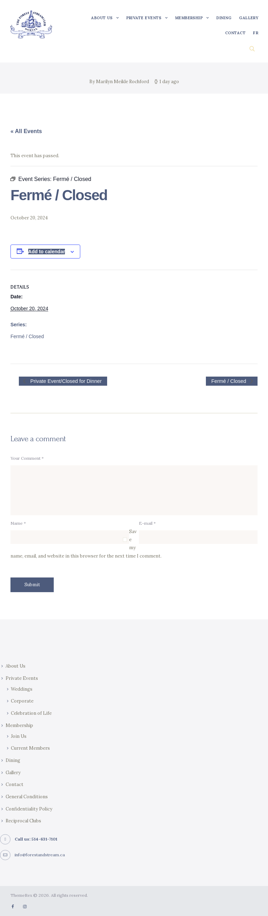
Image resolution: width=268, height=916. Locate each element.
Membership (19, 725)
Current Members (30, 748)
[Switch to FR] (256, 33)
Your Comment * (27, 458)
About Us (15, 666)
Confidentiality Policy (29, 809)
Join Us (19, 736)
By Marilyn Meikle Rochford (119, 82)
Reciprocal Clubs (23, 821)
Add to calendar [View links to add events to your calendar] (46, 251)
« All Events (26, 131)
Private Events (22, 678)
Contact (14, 785)
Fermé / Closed (27, 336)
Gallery (13, 773)
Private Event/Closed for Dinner (65, 381)
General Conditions (27, 797)
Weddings (21, 689)
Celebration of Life (31, 713)
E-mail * (147, 523)
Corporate (22, 701)
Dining (13, 760)
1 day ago (169, 82)
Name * (18, 523)
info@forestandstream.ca (40, 854)
